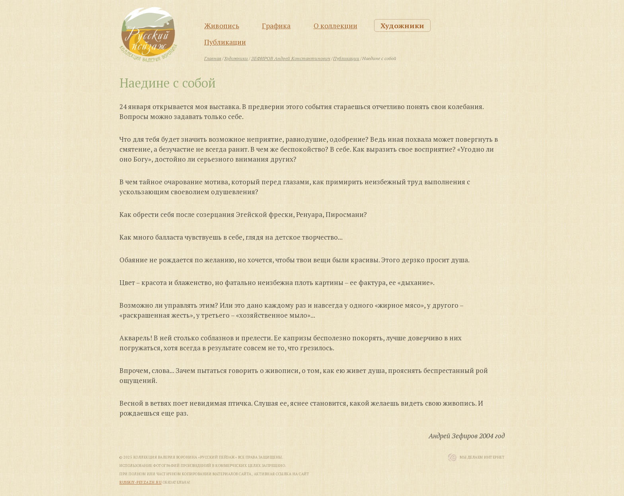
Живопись (221, 25)
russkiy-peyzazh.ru (140, 482)
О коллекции (335, 25)
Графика (276, 25)
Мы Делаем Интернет (482, 457)
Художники (402, 25)
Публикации (225, 42)
